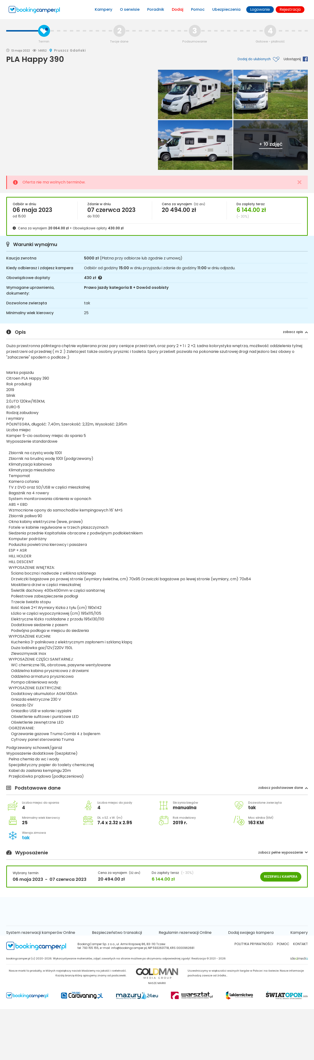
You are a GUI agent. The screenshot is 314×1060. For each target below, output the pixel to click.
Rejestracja (290, 9)
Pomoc (198, 9)
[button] (295, 332)
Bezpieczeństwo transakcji (117, 932)
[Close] (299, 182)
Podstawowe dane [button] (157, 788)
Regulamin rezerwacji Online (185, 932)
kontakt (300, 944)
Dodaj (177, 9)
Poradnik (155, 9)
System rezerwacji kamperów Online (40, 932)
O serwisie (130, 9)
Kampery (103, 9)
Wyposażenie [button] (157, 853)
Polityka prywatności (254, 944)
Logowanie (260, 9)
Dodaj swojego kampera (251, 932)
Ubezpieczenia (226, 9)
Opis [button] (157, 332)
